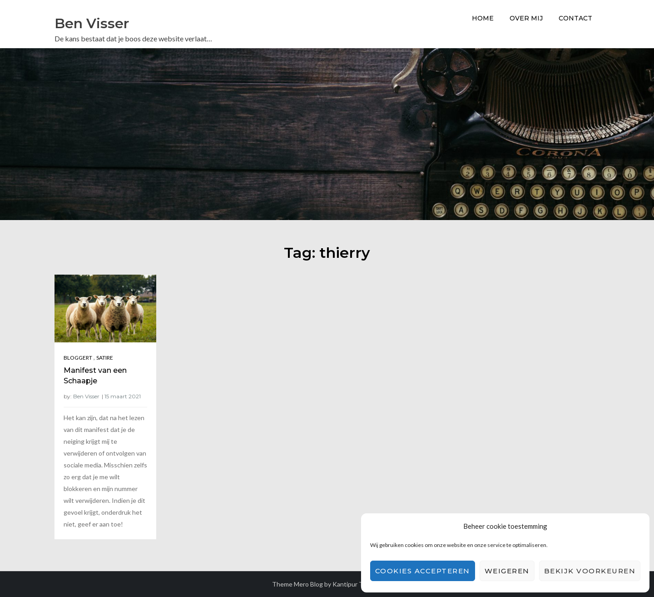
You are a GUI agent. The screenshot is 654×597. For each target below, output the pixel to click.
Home (483, 18)
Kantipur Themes (357, 584)
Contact (575, 18)
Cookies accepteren (422, 571)
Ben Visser (91, 23)
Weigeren (507, 571)
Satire (104, 357)
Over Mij (526, 18)
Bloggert (78, 357)
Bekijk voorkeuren (590, 571)
